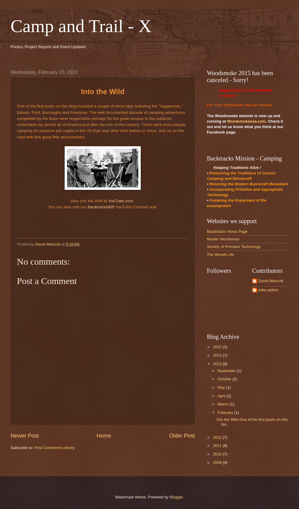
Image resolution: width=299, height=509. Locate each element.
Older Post (182, 436)
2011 (218, 445)
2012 (218, 437)
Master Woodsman (223, 239)
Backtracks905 (101, 207)
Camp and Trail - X (81, 26)
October (224, 379)
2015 (218, 347)
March (223, 404)
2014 (218, 355)
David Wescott (270, 281)
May (221, 387)
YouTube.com (120, 201)
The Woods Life (220, 254)
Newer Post (25, 436)
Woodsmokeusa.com (246, 121)
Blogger (176, 497)
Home (104, 436)
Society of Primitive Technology (234, 246)
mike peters (268, 290)
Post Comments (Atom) (54, 447)
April (221, 396)
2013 (218, 364)
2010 (218, 454)
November (226, 371)
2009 (218, 462)
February (225, 412)
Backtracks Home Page (227, 231)
